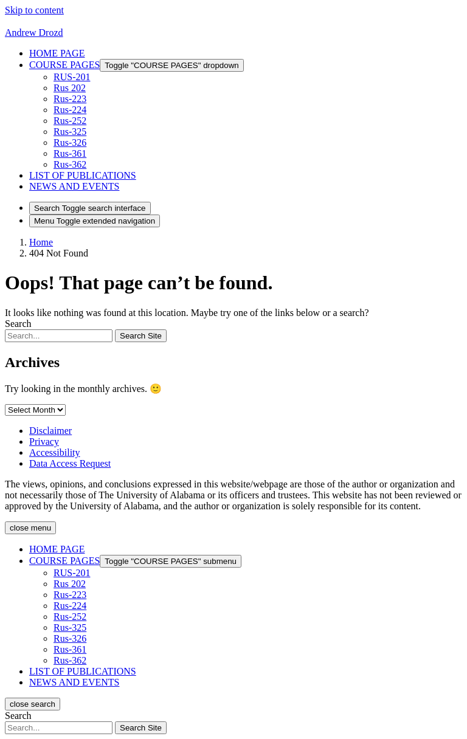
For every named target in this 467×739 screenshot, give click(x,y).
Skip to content (34, 10)
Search (18, 323)
